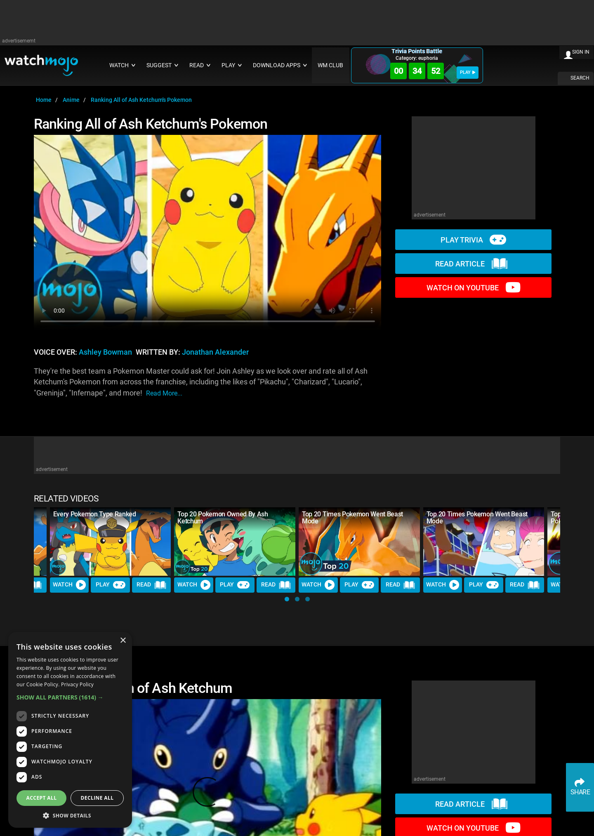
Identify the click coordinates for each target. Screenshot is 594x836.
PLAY (467, 72)
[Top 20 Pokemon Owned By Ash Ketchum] (234, 541)
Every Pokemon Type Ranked (94, 514)
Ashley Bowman (105, 352)
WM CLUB (330, 65)
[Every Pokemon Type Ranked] (110, 541)
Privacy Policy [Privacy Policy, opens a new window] (77, 684)
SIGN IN (580, 52)
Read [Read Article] (151, 584)
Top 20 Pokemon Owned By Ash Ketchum (222, 517)
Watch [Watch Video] (69, 585)
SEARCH (579, 78)
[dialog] (70, 730)
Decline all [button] (97, 797)
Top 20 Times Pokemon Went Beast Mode (352, 517)
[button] (287, 599)
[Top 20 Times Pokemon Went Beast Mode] (359, 541)
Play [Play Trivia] (110, 585)
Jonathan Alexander (215, 352)
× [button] (123, 641)
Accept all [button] (41, 797)
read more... (164, 393)
